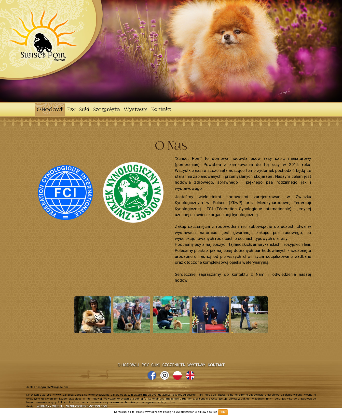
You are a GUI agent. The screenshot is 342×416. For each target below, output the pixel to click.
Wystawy (135, 110)
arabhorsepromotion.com (86, 406)
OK (222, 412)
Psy (71, 110)
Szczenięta (106, 110)
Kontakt (161, 110)
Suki (84, 110)
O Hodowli (50, 110)
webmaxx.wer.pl (50, 406)
